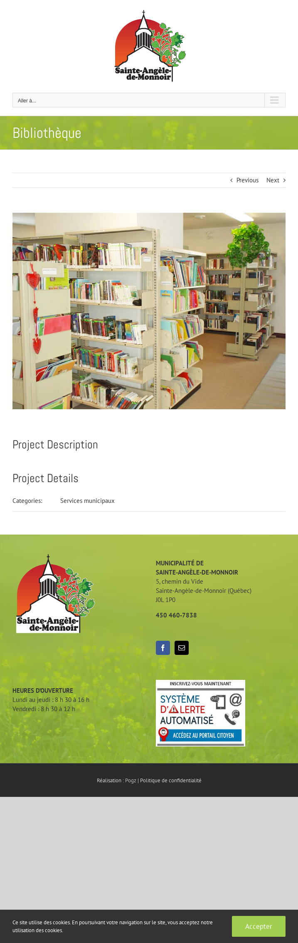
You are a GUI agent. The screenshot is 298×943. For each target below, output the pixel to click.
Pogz (130, 780)
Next (272, 180)
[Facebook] (163, 648)
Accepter (258, 926)
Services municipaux (87, 501)
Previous (247, 180)
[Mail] (182, 648)
